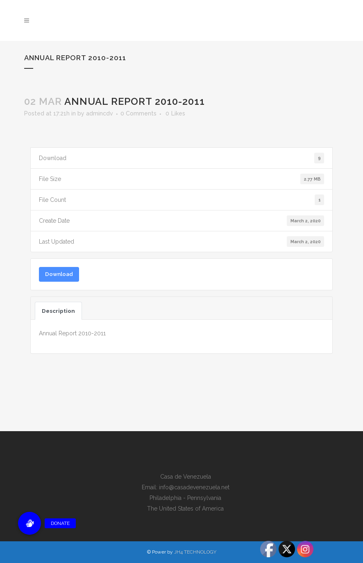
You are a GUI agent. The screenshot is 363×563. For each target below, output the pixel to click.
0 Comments (138, 113)
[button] (29, 523)
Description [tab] (58, 311)
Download (59, 274)
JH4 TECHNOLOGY (195, 552)
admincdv (99, 113)
